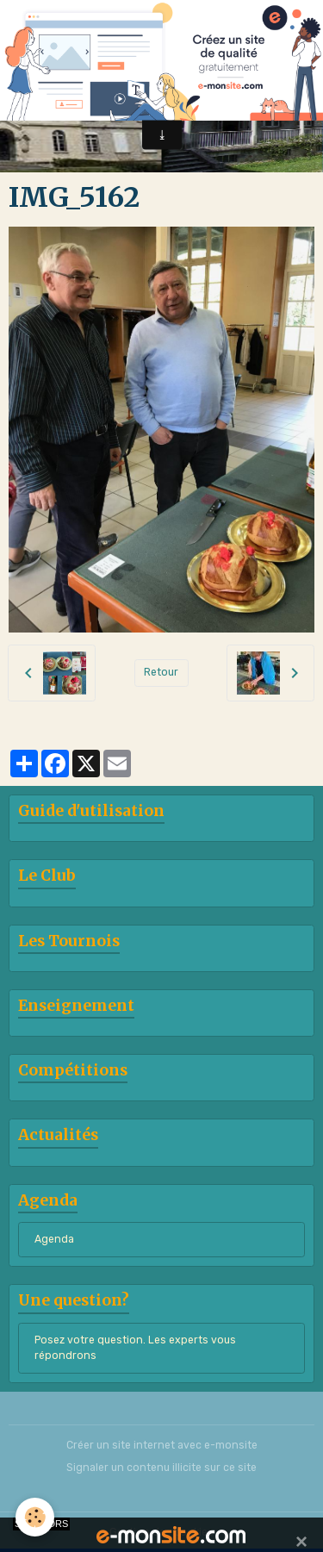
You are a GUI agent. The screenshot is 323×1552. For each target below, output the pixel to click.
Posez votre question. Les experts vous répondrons (135, 1348)
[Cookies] (35, 1517)
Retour (161, 672)
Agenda (54, 1239)
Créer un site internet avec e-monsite (162, 1445)
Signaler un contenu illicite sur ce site (161, 1468)
